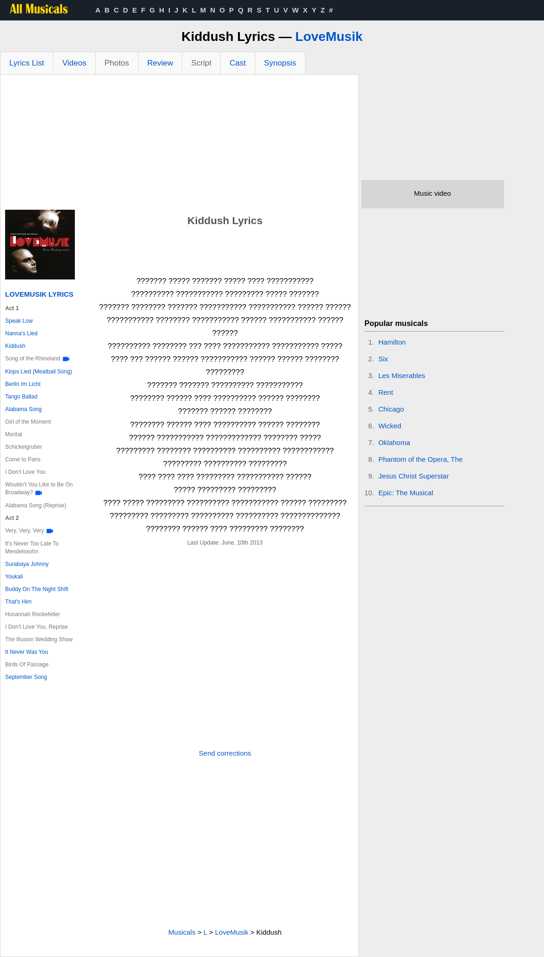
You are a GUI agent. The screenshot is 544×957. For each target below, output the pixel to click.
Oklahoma (394, 442)
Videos (74, 63)
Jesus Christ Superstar (413, 476)
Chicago (391, 409)
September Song (26, 677)
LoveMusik (329, 36)
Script (201, 63)
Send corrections (225, 753)
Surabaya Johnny (26, 564)
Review (160, 63)
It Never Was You (26, 652)
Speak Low (19, 321)
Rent (385, 392)
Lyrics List (26, 63)
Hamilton (392, 342)
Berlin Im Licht (22, 384)
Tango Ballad (21, 396)
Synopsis (280, 63)
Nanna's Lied (21, 333)
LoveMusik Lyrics (39, 294)
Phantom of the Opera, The (420, 459)
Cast (238, 63)
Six (383, 359)
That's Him (18, 601)
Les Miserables (401, 375)
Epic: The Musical (405, 493)
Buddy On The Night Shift (36, 589)
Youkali (14, 576)
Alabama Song (23, 409)
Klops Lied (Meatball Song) (38, 371)
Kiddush (15, 346)
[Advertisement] (179, 145)
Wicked (389, 426)
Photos (117, 63)
